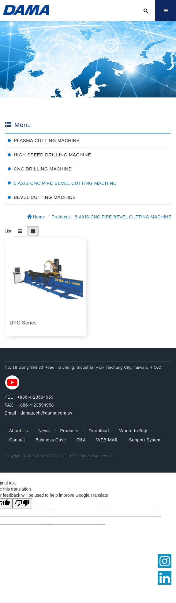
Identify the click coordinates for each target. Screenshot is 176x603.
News (44, 430)
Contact (17, 439)
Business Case (51, 439)
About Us (18, 430)
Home (36, 216)
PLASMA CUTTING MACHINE (47, 140)
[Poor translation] (22, 503)
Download (99, 430)
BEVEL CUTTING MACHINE (45, 197)
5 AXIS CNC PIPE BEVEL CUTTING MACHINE (65, 183)
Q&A (81, 439)
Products (69, 430)
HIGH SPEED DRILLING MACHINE (52, 154)
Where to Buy (133, 430)
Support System (145, 439)
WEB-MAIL (107, 439)
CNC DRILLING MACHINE (43, 168)
